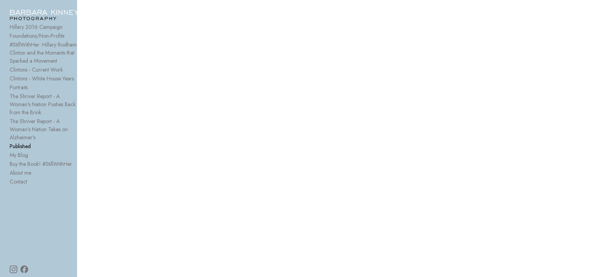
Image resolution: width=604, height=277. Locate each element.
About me (20, 154)
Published (20, 128)
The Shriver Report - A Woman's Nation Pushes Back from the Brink (54, 98)
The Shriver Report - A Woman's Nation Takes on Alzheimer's (61, 115)
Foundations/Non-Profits (37, 41)
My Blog (19, 136)
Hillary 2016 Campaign (36, 33)
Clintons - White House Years (42, 76)
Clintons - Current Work (36, 67)
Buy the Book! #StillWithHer (41, 145)
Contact (18, 163)
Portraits (19, 85)
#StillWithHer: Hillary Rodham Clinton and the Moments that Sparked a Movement (61, 54)
